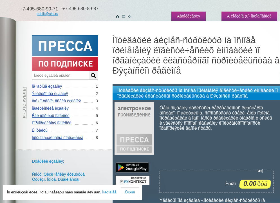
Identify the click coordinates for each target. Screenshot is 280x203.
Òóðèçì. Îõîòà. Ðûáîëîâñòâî (55, 179)
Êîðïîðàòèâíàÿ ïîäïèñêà (51, 123)
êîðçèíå (237, 16)
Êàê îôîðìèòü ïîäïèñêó (51, 115)
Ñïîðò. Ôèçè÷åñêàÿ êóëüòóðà (58, 174)
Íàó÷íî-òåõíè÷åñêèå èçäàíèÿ (56, 101)
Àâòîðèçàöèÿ (188, 16)
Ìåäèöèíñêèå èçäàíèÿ (50, 108)
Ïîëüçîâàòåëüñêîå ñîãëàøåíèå (57, 137)
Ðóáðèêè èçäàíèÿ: (48, 161)
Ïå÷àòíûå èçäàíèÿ (47, 86)
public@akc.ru (47, 14)
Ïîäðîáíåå (109, 192)
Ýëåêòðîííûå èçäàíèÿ (50, 93)
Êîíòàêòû (40, 130)
